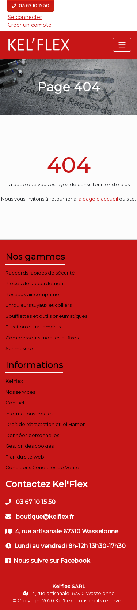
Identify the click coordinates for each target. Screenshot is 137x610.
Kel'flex (14, 381)
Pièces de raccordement (35, 283)
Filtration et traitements (33, 327)
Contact (15, 402)
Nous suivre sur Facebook (47, 560)
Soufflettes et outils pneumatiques (46, 316)
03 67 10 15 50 (30, 5)
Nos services (20, 392)
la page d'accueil (97, 199)
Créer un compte (30, 25)
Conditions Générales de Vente (42, 467)
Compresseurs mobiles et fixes (42, 338)
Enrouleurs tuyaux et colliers (38, 305)
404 (69, 164)
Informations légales (29, 413)
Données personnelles (32, 435)
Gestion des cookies (29, 446)
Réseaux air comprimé (32, 294)
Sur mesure (19, 348)
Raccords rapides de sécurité (40, 273)
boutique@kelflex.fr (39, 516)
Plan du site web (24, 457)
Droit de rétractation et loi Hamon (45, 424)
